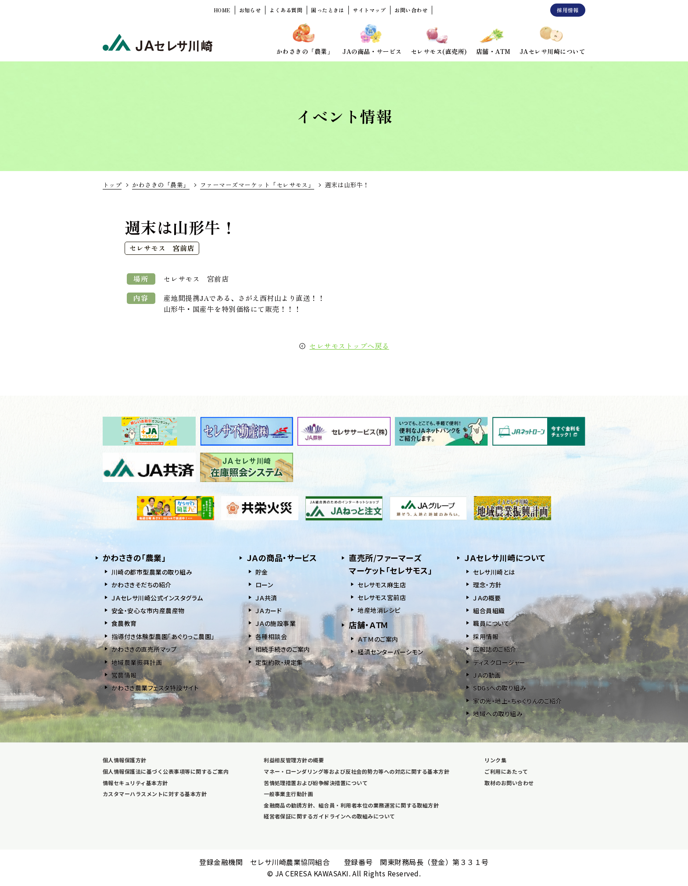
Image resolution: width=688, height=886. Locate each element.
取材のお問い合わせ (509, 782)
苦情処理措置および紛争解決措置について (316, 782)
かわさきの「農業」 (160, 184)
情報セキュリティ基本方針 (135, 782)
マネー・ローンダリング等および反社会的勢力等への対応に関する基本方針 (356, 771)
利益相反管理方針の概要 (294, 760)
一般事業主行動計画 (288, 793)
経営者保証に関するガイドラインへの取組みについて (329, 816)
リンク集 (495, 760)
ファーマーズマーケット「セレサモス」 (257, 184)
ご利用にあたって (506, 771)
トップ (112, 184)
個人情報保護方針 (125, 760)
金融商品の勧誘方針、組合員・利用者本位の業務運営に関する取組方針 (351, 805)
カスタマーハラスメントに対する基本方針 (155, 793)
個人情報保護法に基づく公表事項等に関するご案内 (166, 771)
